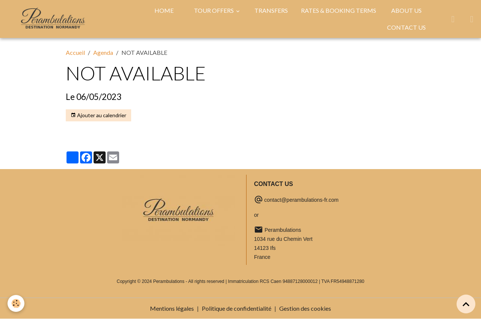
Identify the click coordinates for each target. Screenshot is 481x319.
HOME (164, 10)
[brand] (53, 18)
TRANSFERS (271, 10)
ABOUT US (406, 10)
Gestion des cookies (305, 308)
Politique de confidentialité (236, 308)
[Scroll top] (466, 304)
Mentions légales (172, 308)
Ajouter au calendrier (98, 115)
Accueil (75, 52)
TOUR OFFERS (214, 10)
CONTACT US (406, 27)
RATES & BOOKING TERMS (338, 10)
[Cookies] (16, 303)
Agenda (103, 52)
